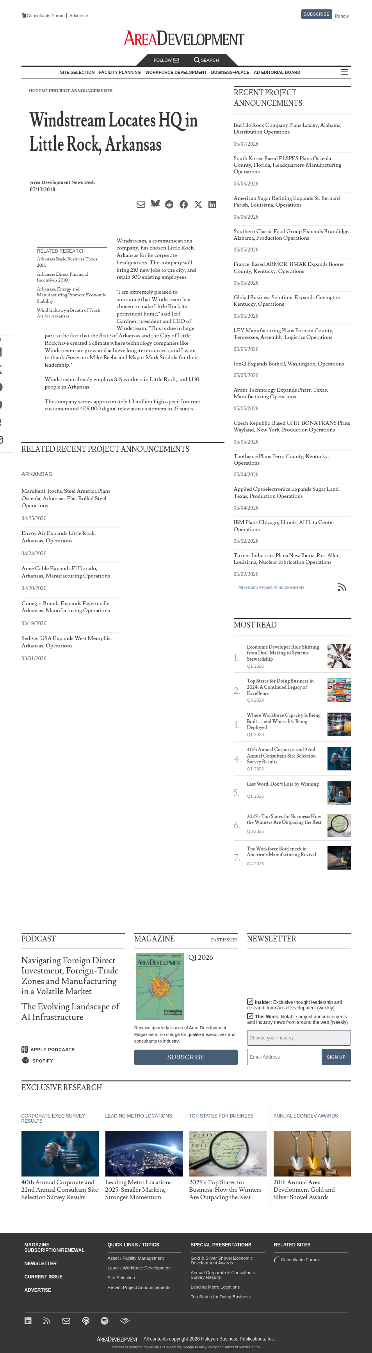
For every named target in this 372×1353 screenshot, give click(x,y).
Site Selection (121, 1277)
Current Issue (44, 1277)
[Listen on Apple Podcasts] (73, 1049)
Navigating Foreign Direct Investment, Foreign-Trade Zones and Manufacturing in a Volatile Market (70, 976)
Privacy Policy (206, 1347)
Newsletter (41, 1263)
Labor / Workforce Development (139, 1268)
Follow (167, 60)
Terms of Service (237, 1347)
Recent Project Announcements (71, 90)
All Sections (345, 72)
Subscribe (316, 14)
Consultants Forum (46, 15)
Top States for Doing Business (221, 1296)
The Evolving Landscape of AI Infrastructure (70, 1012)
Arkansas (36, 474)
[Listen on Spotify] (73, 1060)
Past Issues (224, 939)
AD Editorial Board (277, 72)
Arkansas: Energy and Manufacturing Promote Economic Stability (71, 295)
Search (206, 60)
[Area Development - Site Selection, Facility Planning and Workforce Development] (186, 38)
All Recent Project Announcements (271, 587)
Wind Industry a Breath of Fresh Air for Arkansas (69, 313)
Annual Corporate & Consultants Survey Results (223, 1275)
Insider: (294, 1005)
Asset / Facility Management (136, 1258)
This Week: (297, 1019)
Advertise (78, 16)
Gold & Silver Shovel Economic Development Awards (222, 1260)
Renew (342, 16)
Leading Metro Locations (215, 1287)
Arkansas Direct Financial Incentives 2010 (62, 277)
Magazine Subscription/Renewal (55, 1247)
